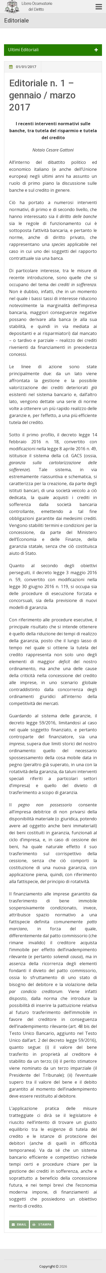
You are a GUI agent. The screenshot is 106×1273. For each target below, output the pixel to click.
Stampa (42, 1224)
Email (19, 1224)
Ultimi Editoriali (23, 49)
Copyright (47, 1266)
